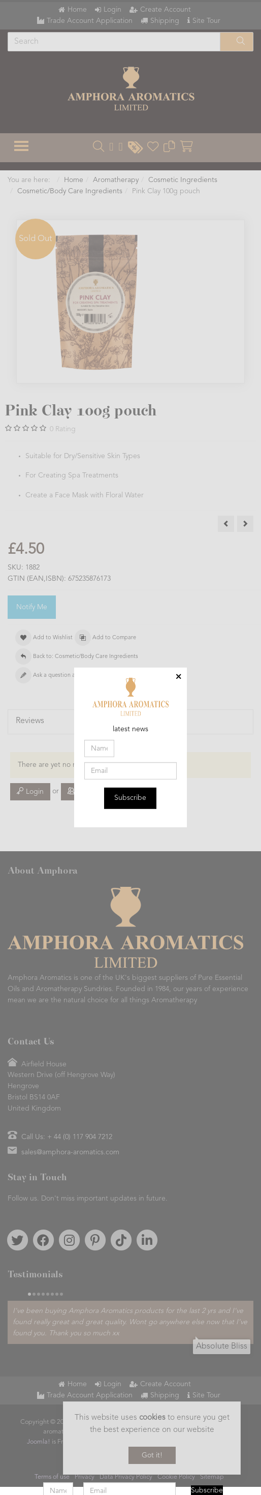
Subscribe (131, 798)
